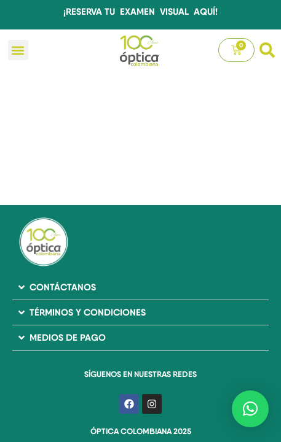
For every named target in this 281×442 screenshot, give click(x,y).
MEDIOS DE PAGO (68, 337)
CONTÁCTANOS (63, 287)
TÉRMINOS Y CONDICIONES (88, 312)
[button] (18, 50)
